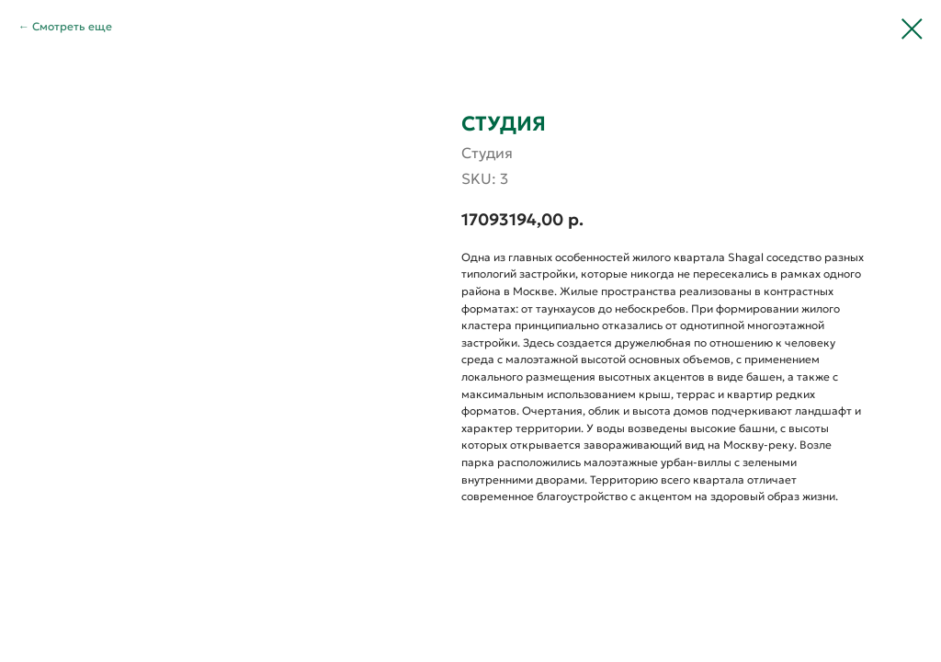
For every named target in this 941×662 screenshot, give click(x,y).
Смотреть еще (72, 26)
